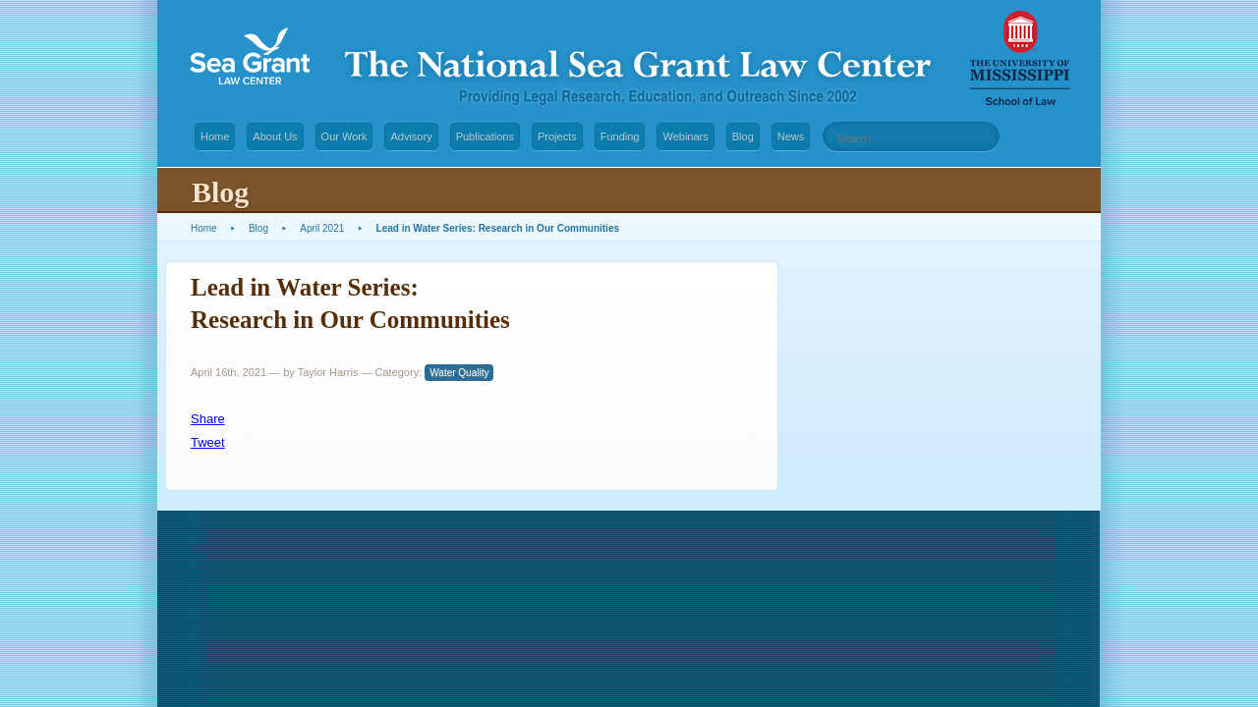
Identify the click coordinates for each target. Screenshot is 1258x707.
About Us (275, 136)
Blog (743, 136)
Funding (620, 136)
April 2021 (322, 228)
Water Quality (458, 372)
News (791, 136)
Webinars (685, 136)
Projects (557, 136)
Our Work (344, 136)
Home (214, 136)
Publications (485, 136)
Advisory (410, 136)
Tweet (208, 442)
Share (208, 418)
